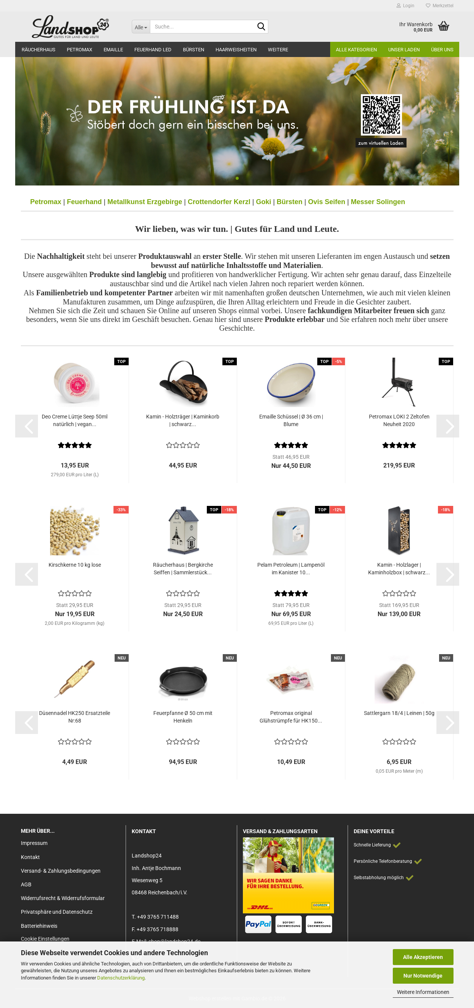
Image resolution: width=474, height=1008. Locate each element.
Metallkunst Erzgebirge (144, 202)
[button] (26, 426)
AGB (26, 884)
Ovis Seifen (326, 202)
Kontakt (30, 857)
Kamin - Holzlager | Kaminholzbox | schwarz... (399, 568)
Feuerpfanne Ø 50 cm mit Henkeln (183, 717)
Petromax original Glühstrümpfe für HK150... (291, 717)
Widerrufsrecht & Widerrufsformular (63, 898)
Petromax (79, 49)
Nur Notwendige (423, 976)
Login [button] (405, 5)
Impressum (34, 843)
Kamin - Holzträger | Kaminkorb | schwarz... (182, 420)
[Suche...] (141, 26)
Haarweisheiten (236, 49)
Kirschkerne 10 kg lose (75, 565)
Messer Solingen (378, 202)
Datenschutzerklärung (121, 978)
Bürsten (193, 49)
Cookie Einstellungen (45, 939)
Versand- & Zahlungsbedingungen (61, 871)
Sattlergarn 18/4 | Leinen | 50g (399, 713)
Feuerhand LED (153, 49)
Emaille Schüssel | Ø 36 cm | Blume (291, 420)
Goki (263, 202)
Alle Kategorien (356, 49)
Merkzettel (440, 5)
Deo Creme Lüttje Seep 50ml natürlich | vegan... (74, 420)
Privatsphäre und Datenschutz (57, 912)
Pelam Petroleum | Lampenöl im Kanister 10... (290, 568)
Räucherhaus (38, 49)
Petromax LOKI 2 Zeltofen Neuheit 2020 (399, 420)
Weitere (278, 49)
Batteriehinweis (39, 926)
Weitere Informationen (423, 992)
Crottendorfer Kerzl (219, 202)
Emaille (113, 49)
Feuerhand (84, 202)
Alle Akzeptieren (423, 957)
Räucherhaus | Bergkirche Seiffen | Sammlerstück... (183, 568)
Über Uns (442, 49)
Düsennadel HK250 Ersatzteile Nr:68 (74, 717)
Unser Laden (404, 49)
